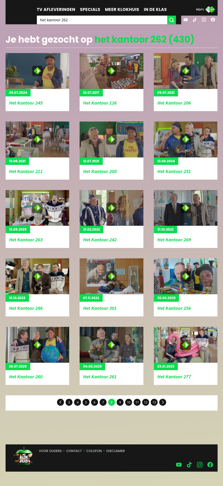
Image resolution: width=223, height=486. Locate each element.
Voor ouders (50, 451)
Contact (74, 451)
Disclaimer (115, 451)
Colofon (94, 451)
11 (137, 402)
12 (145, 402)
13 (154, 402)
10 (128, 402)
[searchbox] (104, 20)
